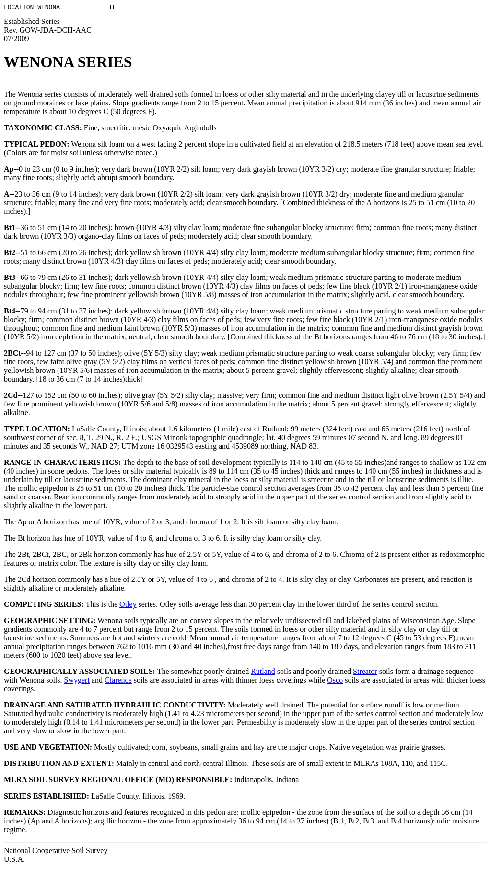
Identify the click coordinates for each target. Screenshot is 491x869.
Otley (128, 606)
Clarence (118, 681)
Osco (335, 681)
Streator (365, 673)
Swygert (77, 681)
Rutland (263, 673)
